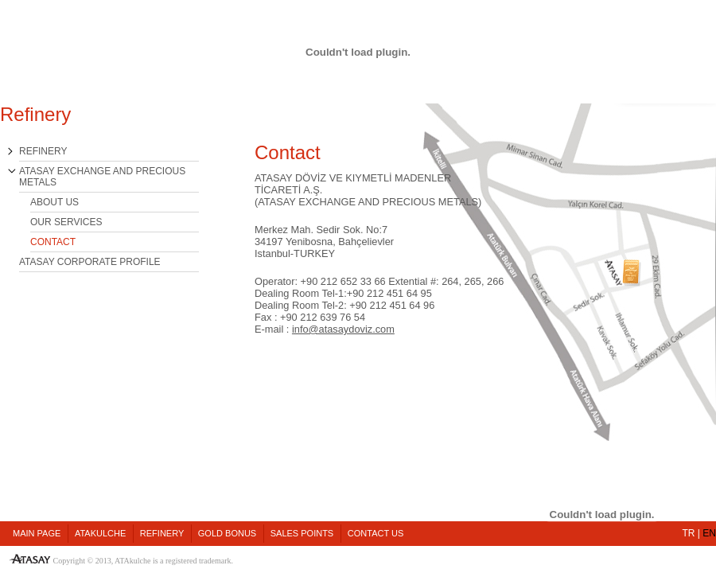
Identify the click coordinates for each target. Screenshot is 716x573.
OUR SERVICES (66, 222)
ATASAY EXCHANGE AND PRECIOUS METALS (102, 177)
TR (689, 533)
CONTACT (53, 242)
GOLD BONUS (227, 533)
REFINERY (43, 151)
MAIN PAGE (36, 533)
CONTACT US (376, 533)
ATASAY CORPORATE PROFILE (90, 261)
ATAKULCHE (100, 533)
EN (709, 533)
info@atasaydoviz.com (343, 329)
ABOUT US (54, 202)
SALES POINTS (301, 533)
